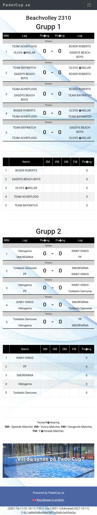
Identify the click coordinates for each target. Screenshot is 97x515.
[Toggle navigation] (89, 5)
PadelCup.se (17, 5)
